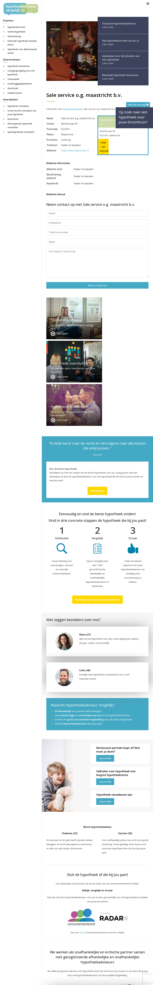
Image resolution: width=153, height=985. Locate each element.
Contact (86, 942)
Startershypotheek (16, 31)
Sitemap (93, 980)
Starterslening (14, 36)
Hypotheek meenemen (18, 66)
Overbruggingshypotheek (19, 83)
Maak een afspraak (103, 146)
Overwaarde (13, 79)
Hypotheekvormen (16, 27)
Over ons (86, 945)
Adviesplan (97, 404)
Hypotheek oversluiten (18, 106)
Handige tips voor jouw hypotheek (97, 513)
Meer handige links (55, 938)
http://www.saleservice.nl (75, 150)
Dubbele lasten (14, 92)
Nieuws (130, 980)
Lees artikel (105, 671)
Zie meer (121, 967)
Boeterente (13, 119)
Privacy (141, 980)
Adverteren (88, 938)
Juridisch (119, 980)
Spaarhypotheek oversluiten (20, 132)
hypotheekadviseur (73, 108)
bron (82, 845)
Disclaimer (106, 980)
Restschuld (12, 88)
